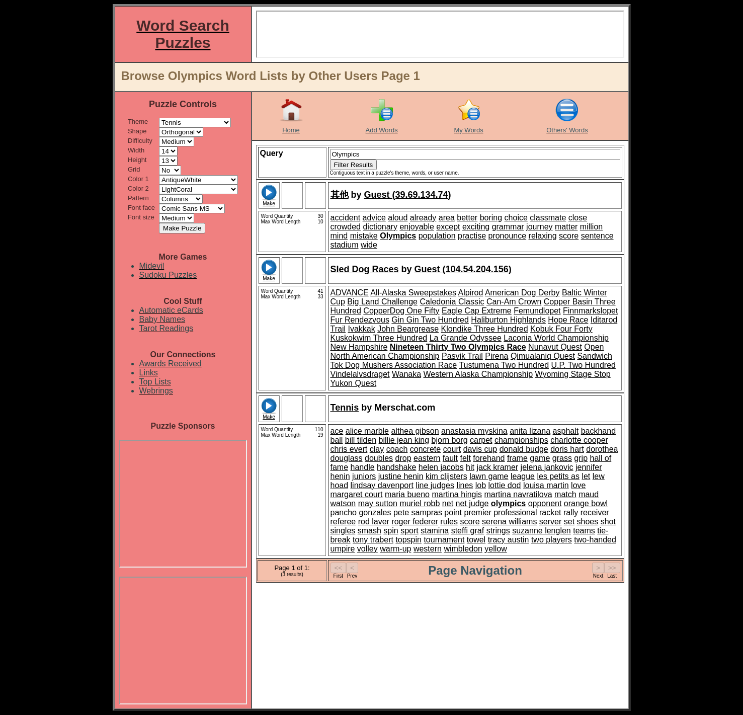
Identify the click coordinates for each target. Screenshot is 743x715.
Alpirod (470, 292)
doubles (379, 458)
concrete (425, 449)
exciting (475, 226)
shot (608, 521)
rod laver (373, 521)
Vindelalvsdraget (360, 374)
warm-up (395, 548)
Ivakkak (361, 329)
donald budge (524, 449)
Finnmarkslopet (590, 310)
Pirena (496, 356)
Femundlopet (537, 310)
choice (516, 217)
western (428, 548)
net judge (472, 503)
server (550, 521)
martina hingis (457, 494)
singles (343, 530)
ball (337, 440)
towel (476, 539)
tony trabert (373, 539)
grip (581, 458)
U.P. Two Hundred (583, 365)
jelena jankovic (547, 467)
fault (450, 458)
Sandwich (594, 356)
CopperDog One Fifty (401, 310)
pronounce (507, 235)
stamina (435, 530)
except (448, 226)
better (467, 217)
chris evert (349, 449)
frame (517, 458)
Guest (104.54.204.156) (463, 269)
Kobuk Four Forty (561, 329)
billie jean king (404, 440)
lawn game (488, 476)
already (423, 217)
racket (550, 512)
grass (562, 458)
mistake (364, 235)
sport (409, 530)
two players (551, 539)
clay (377, 449)
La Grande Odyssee (466, 338)
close (577, 217)
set (569, 521)
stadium (345, 245)
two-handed (595, 539)
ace (337, 431)
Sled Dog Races (365, 269)
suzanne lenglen (541, 530)
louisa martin (546, 485)
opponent (545, 503)
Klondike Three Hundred (484, 329)
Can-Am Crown (513, 301)
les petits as (558, 476)
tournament (444, 539)
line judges (435, 485)
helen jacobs (441, 467)
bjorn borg (450, 440)
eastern (427, 458)
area (447, 217)
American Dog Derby (522, 292)
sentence (597, 235)
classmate (548, 217)
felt (465, 458)
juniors (364, 476)
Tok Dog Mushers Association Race (394, 365)
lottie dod (504, 485)
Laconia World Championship (556, 338)
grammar (508, 226)
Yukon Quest (354, 383)
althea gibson (415, 431)
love (578, 485)
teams (584, 530)
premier (477, 512)
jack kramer (497, 467)
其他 (340, 195)
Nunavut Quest (555, 347)
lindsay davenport (382, 485)
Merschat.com (404, 408)
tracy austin (508, 539)
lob (480, 485)
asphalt (566, 431)
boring (491, 217)
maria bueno (407, 494)
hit (470, 467)
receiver (595, 512)
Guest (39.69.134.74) (407, 195)
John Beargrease (408, 329)
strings (498, 530)
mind (339, 235)
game (540, 458)
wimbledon (463, 548)
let (586, 476)
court (452, 449)
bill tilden (360, 440)
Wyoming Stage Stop (573, 374)
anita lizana (530, 431)
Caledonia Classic (452, 301)
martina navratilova (518, 494)
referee (343, 521)
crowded (346, 226)
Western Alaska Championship (478, 374)
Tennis (345, 408)
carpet (481, 440)
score (569, 235)
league (523, 476)
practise (472, 235)
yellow (495, 548)
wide (369, 245)
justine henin (401, 476)
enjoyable (416, 226)
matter (566, 226)
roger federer (414, 521)
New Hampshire (359, 347)
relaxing (543, 235)
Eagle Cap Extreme (477, 310)
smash (369, 530)
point (453, 512)
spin (390, 530)
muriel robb (419, 503)
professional (515, 512)
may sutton (377, 503)
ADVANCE (350, 292)
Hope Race (568, 319)
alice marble (367, 431)
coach (397, 449)
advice (374, 217)
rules (449, 521)
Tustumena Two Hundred (504, 365)
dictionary (380, 226)
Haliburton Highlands (508, 319)
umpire (343, 548)
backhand (598, 431)
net (447, 503)
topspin (408, 539)
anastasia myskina (474, 431)
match (565, 494)
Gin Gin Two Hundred (430, 319)
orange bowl (586, 503)
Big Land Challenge (382, 301)
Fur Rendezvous (360, 319)
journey (539, 226)
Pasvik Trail (462, 356)
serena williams (509, 521)
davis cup (480, 449)
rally (570, 512)
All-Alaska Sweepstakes (413, 292)
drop (403, 458)
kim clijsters (446, 476)
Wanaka (406, 374)
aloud (397, 217)
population (437, 235)
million (591, 226)
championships (521, 440)
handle (363, 467)
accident (346, 217)
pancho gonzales (361, 512)
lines (464, 485)
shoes (588, 521)
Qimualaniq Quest (543, 356)
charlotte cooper (579, 440)
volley (367, 548)
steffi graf (467, 530)
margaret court (357, 494)
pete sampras (417, 512)
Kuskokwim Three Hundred (379, 338)
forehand (489, 458)
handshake (396, 467)
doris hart (567, 449)
